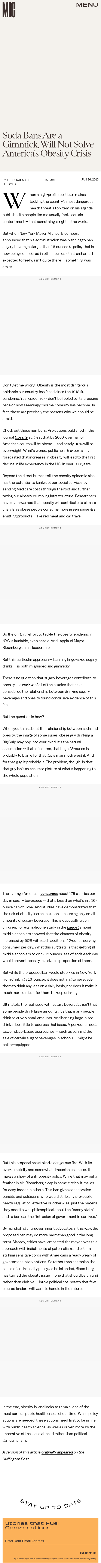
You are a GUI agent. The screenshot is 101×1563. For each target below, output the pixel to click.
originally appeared (57, 1452)
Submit (88, 1552)
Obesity (21, 437)
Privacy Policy (89, 1559)
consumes (49, 894)
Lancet (73, 927)
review (28, 685)
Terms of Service (71, 1559)
